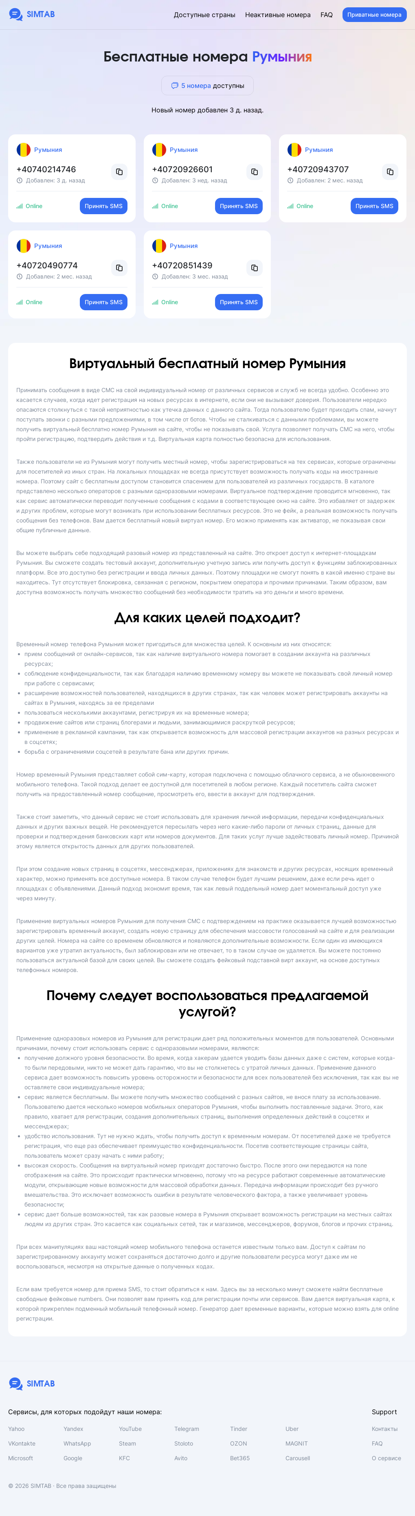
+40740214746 (46, 169)
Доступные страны (204, 15)
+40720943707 (318, 169)
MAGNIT (296, 1443)
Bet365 (240, 1458)
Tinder (238, 1428)
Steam (127, 1443)
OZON (238, 1443)
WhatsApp (77, 1443)
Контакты (385, 1428)
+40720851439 (182, 265)
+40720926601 (182, 169)
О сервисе (386, 1458)
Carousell (297, 1458)
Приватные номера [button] (374, 14)
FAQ (327, 15)
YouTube (130, 1428)
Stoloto (183, 1443)
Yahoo (16, 1428)
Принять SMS (104, 205)
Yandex (73, 1428)
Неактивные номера (278, 15)
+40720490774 (47, 265)
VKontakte (21, 1443)
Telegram (186, 1428)
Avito (180, 1458)
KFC (124, 1458)
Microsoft (20, 1458)
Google (73, 1458)
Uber (292, 1428)
